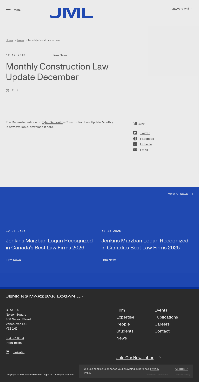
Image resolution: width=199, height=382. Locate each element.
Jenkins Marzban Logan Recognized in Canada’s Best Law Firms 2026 (49, 244)
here (50, 127)
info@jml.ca (14, 343)
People (123, 324)
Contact (162, 331)
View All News (178, 194)
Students (125, 331)
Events (160, 310)
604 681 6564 (15, 338)
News (121, 338)
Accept (180, 369)
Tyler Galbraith (52, 122)
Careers (162, 324)
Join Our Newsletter (135, 358)
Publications (166, 317)
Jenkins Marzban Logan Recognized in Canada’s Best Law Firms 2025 (144, 244)
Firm (120, 310)
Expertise (125, 317)
